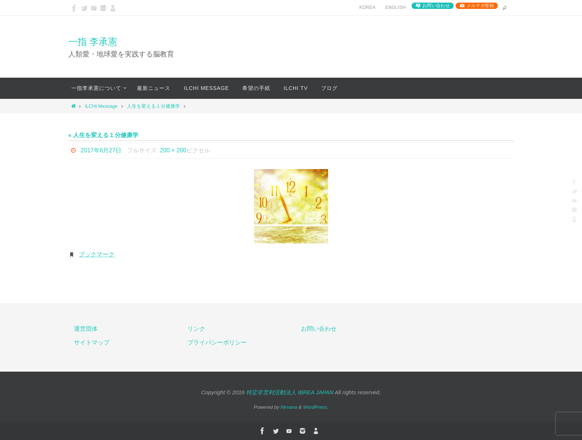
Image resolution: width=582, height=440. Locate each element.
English (395, 7)
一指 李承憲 (92, 41)
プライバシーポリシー (217, 342)
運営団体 (86, 329)
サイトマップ (91, 342)
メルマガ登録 (480, 5)
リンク (196, 329)
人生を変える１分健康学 (153, 106)
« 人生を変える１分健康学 (103, 135)
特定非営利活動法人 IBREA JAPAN (289, 392)
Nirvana (289, 407)
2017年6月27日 (101, 150)
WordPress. (315, 407)
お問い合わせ (436, 5)
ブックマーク (96, 254)
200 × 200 (173, 150)
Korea (367, 7)
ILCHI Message (101, 106)
